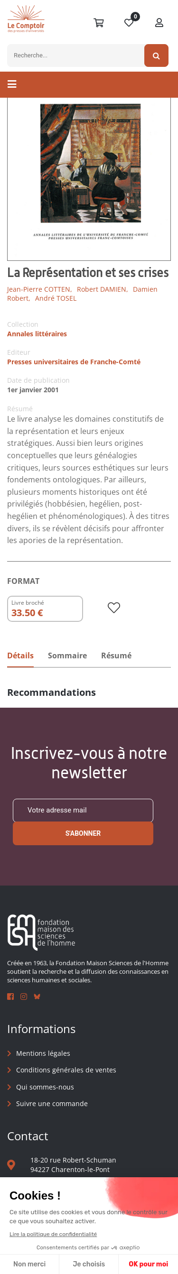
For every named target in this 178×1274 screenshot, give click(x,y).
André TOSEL (55, 298)
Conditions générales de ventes (66, 1069)
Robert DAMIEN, (102, 289)
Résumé (116, 655)
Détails (20, 655)
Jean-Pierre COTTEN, (39, 289)
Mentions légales (43, 1053)
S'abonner (83, 833)
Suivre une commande (52, 1103)
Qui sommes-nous (45, 1086)
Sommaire (67, 655)
